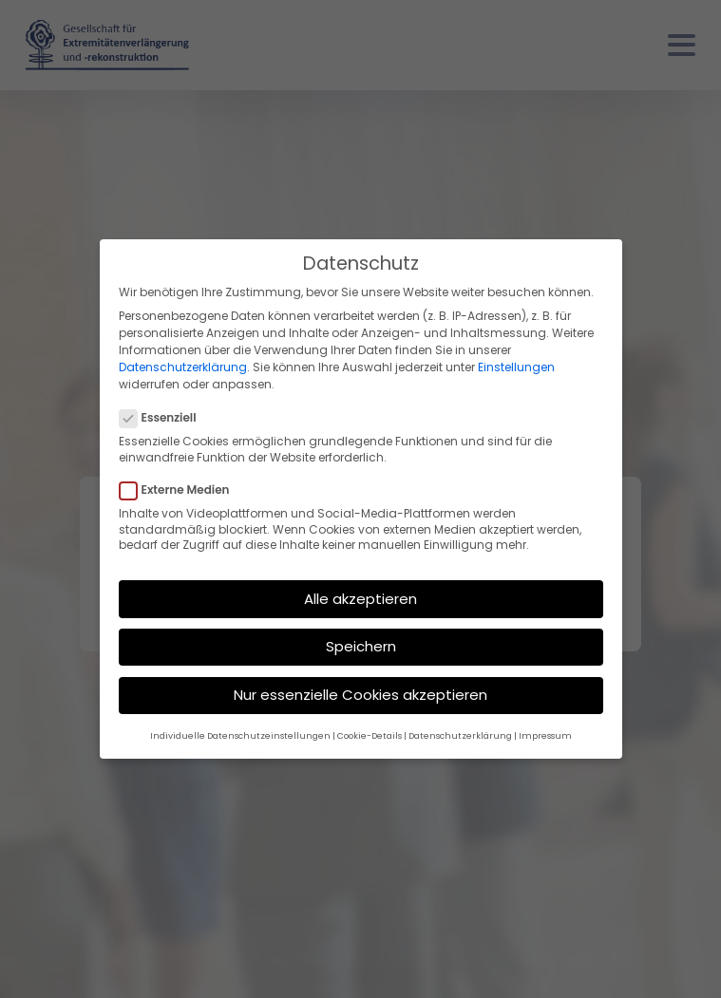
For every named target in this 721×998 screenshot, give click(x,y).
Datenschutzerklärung (183, 367)
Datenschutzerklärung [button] (460, 736)
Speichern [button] (361, 646)
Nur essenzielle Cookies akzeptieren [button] (360, 695)
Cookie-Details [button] (369, 736)
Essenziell (164, 417)
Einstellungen (516, 367)
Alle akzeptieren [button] (360, 599)
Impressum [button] (545, 736)
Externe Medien (180, 490)
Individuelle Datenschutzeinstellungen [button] (240, 736)
